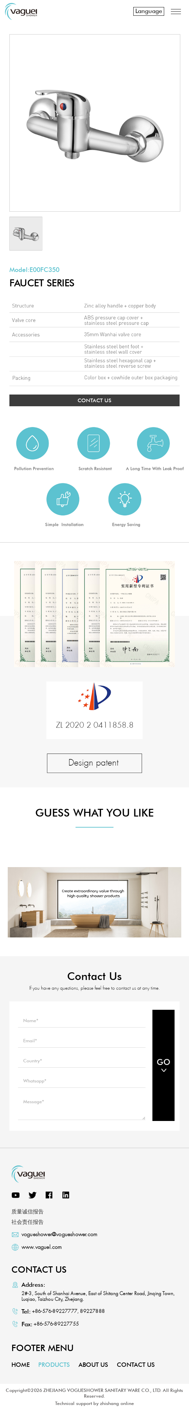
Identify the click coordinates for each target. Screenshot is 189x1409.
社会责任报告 (27, 1222)
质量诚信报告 (27, 1211)
